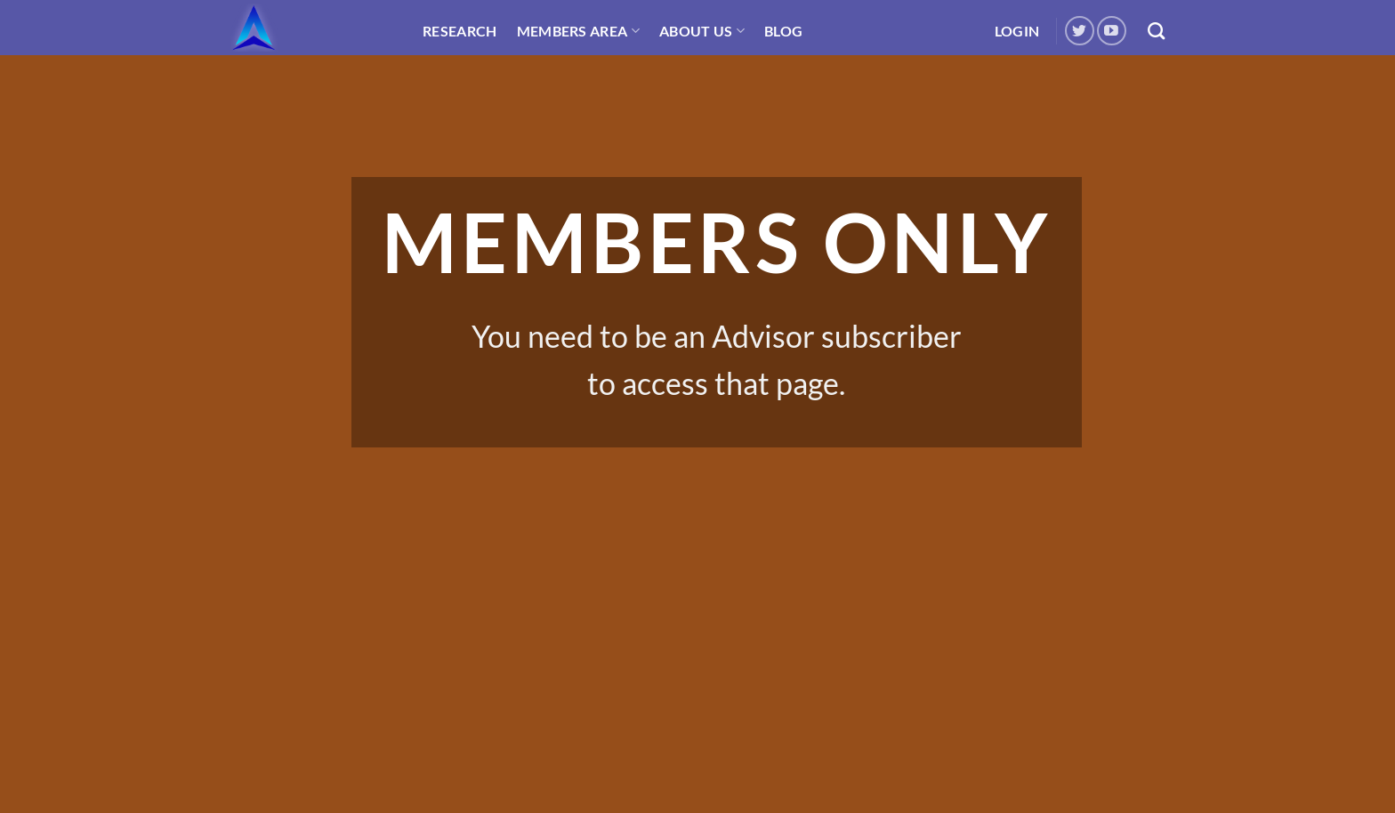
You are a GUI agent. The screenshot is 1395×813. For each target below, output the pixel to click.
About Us (702, 30)
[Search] (1156, 31)
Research (460, 30)
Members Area (578, 30)
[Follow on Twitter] (1079, 30)
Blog (783, 30)
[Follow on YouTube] (1111, 30)
